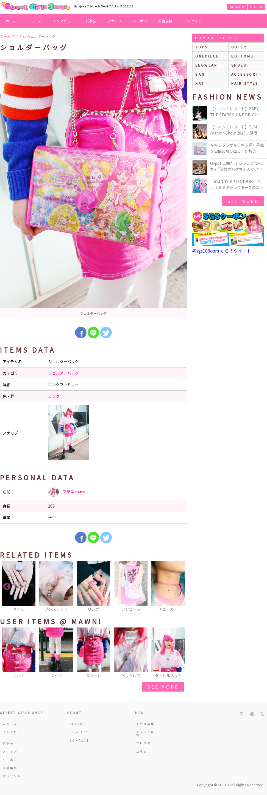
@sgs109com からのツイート (221, 250)
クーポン (140, 20)
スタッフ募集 (145, 733)
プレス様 (143, 743)
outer (239, 47)
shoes (239, 65)
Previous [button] (7, 587)
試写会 (90, 20)
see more (163, 686)
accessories (247, 74)
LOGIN (256, 7)
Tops (201, 47)
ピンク (54, 396)
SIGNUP (237, 7)
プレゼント (193, 20)
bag (200, 74)
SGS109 (77, 724)
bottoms (242, 56)
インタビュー (63, 20)
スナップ (114, 20)
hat (199, 83)
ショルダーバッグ (63, 373)
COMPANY (79, 732)
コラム (141, 751)
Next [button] (180, 587)
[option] (93, 189)
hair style (244, 83)
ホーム (10, 20)
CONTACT (79, 740)
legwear (206, 65)
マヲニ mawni (68, 491)
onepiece (207, 56)
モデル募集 (145, 724)
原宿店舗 (165, 20)
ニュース (34, 20)
